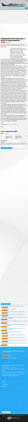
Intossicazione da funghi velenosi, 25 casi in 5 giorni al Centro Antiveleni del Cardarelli (13, 325)
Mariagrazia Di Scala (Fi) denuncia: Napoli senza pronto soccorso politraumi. (14, 351)
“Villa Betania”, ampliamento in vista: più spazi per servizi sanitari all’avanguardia (14, 343)
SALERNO (15, 131)
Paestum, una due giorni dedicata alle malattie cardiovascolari (13, 340)
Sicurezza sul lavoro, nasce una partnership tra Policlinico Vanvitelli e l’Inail (9, 137)
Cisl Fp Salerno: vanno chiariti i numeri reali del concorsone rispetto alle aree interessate (13, 329)
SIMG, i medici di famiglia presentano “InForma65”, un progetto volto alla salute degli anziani (13, 318)
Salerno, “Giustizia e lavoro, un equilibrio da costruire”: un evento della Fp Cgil (14, 321)
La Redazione (8, 42)
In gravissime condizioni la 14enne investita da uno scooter (13, 337)
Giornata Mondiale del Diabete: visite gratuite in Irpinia (12, 306)
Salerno (8, 133)
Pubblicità (4, 386)
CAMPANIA (7, 131)
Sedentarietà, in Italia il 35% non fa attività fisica (11, 332)
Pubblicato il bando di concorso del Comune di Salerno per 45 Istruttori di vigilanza (18, 137)
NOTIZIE (11, 131)
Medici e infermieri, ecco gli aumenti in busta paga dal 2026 (13, 334)
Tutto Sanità (7, 415)
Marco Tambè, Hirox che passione (8, 308)
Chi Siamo (4, 381)
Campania (5, 133)
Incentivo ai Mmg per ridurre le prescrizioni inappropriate (12, 314)
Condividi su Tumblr (4, 124)
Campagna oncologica (7, 355)
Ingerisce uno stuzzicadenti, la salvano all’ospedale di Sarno (13, 311)
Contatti (3, 382)
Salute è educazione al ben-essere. (10, 358)
